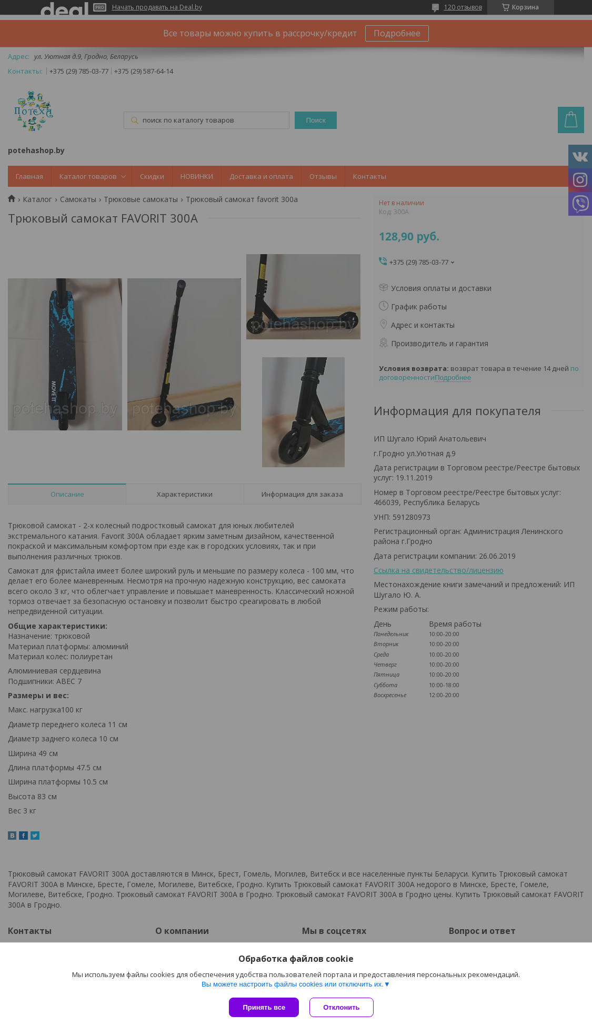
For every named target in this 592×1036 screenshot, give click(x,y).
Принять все (264, 1007)
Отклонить (341, 1007)
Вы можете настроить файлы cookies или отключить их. (293, 984)
